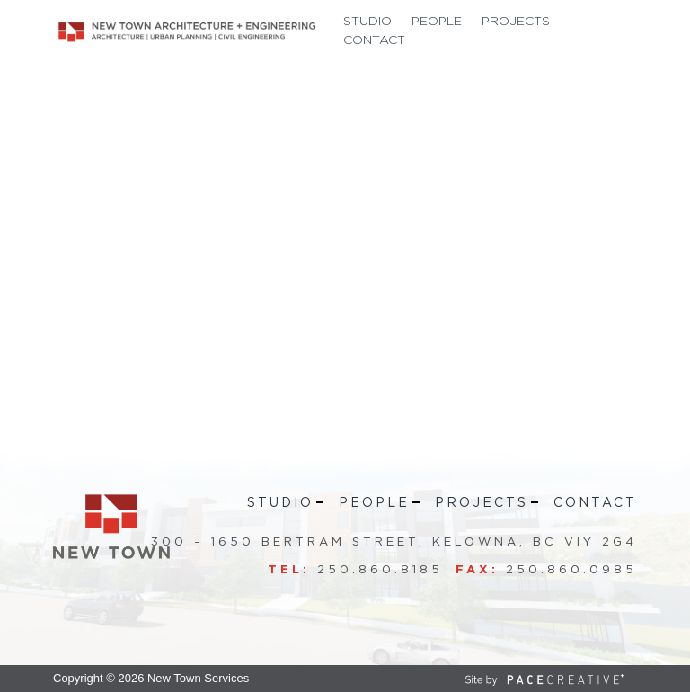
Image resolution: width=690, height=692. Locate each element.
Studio (367, 21)
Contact (374, 40)
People (436, 21)
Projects (516, 21)
